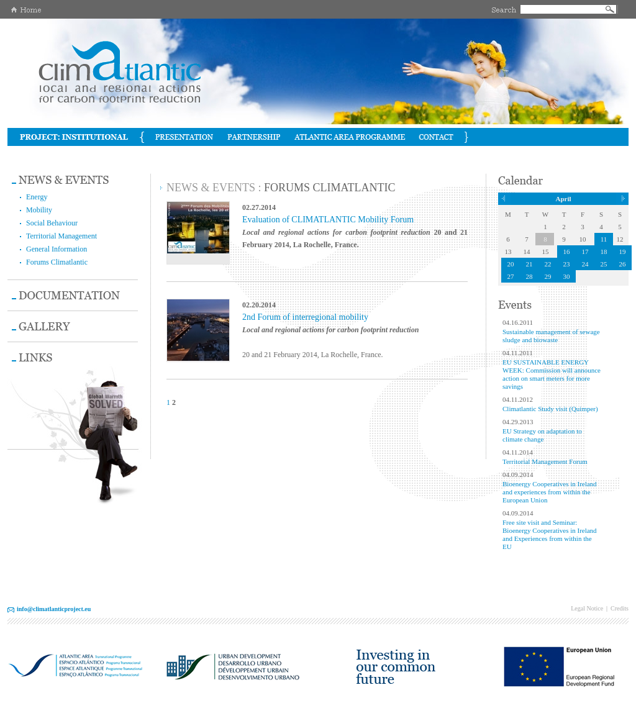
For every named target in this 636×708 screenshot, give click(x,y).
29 (548, 276)
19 (622, 251)
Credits (620, 608)
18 (604, 251)
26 (622, 264)
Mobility (39, 210)
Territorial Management (61, 236)
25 (604, 264)
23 (566, 264)
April (563, 198)
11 (604, 239)
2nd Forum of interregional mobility (305, 317)
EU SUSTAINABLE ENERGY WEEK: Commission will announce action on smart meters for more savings (551, 374)
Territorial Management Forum (545, 461)
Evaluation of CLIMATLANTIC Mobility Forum (328, 219)
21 (529, 264)
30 (566, 276)
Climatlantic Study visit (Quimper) (550, 408)
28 (529, 276)
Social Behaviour (52, 223)
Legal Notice (587, 608)
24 (585, 264)
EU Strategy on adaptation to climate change (542, 435)
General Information (56, 249)
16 (566, 251)
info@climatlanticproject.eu (54, 609)
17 (585, 251)
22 (548, 264)
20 (510, 264)
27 (510, 276)
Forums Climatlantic (57, 262)
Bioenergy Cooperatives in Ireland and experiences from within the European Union (549, 492)
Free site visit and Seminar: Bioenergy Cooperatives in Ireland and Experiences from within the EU (549, 534)
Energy (36, 197)
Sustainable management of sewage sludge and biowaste (551, 335)
